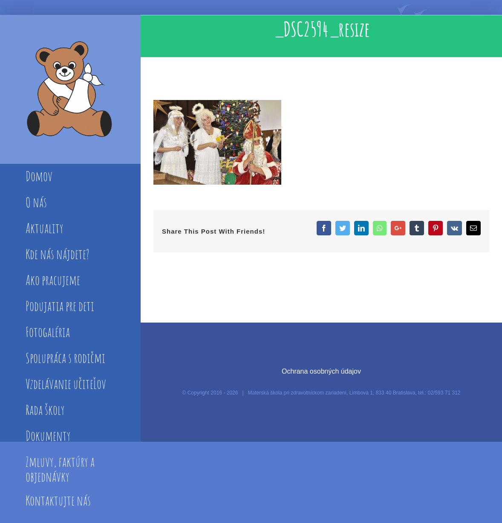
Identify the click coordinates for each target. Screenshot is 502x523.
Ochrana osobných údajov (321, 371)
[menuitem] (70, 177)
